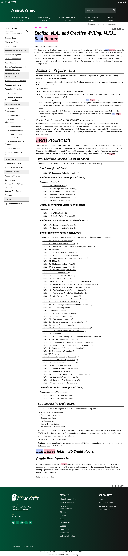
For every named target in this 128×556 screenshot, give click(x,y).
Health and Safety (106, 509)
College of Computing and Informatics (15, 120)
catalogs (45, 552)
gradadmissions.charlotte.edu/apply (106, 82)
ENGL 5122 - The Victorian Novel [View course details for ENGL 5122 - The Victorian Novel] (55, 273)
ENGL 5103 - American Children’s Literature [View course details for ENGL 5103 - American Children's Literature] (59, 255)
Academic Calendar (13, 176)
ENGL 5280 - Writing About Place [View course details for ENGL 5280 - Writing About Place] (55, 200)
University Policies (67, 536)
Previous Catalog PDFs (14, 168)
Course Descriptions (13, 59)
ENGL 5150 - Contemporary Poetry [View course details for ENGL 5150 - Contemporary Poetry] (56, 308)
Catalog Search (50, 46)
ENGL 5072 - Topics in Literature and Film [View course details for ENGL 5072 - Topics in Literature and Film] (58, 244)
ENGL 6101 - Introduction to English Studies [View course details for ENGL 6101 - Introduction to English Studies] (59, 173)
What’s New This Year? (13, 42)
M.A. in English (44, 446)
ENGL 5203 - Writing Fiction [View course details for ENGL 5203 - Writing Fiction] (53, 186)
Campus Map (10, 180)
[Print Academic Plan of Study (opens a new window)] (113, 28)
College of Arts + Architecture (11, 109)
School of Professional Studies (13, 153)
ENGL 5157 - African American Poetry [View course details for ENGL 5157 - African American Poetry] (57, 325)
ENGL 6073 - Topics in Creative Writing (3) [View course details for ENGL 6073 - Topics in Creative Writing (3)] (59, 228)
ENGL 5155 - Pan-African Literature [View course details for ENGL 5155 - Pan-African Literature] (56, 319)
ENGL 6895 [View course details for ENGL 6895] (43, 433)
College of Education (13, 126)
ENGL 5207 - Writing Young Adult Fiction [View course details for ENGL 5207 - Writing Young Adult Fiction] (58, 192)
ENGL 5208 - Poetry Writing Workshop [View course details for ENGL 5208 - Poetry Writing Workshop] (57, 194)
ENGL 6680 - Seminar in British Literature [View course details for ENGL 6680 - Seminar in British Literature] (58, 377)
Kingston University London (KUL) (84, 50)
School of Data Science (14, 148)
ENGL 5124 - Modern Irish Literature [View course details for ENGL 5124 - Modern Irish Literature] (56, 279)
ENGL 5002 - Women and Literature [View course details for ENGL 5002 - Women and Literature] (56, 241)
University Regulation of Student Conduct (14, 98)
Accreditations (11, 63)
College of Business (12, 115)
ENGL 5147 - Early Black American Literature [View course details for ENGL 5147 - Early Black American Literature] (60, 302)
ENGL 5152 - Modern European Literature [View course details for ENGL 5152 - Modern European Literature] (58, 313)
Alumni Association (68, 499)
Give (62, 519)
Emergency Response (107, 506)
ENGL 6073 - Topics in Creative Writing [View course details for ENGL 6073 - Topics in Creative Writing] (57, 225)
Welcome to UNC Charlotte (15, 81)
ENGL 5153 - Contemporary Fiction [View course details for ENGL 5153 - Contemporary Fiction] (56, 316)
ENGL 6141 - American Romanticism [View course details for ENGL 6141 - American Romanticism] (56, 366)
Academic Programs (13, 55)
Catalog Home (10, 38)
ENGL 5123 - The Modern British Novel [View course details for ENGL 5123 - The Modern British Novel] (57, 276)
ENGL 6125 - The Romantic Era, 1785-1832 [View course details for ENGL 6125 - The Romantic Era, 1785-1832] (58, 360)
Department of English (47, 50)
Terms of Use (65, 533)
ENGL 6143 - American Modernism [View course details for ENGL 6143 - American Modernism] (56, 371)
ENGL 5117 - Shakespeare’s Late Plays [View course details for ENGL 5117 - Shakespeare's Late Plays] (57, 267)
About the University (13, 85)
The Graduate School (13, 93)
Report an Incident (106, 502)
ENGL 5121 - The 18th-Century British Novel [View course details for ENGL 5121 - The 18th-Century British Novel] (59, 270)
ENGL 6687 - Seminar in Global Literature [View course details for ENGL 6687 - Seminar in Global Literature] (58, 383)
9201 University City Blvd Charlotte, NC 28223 (21, 508)
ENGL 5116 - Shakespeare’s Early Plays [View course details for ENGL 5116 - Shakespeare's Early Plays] (57, 264)
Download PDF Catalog (14, 163)
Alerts (101, 499)
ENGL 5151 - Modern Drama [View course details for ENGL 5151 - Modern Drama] (53, 310)
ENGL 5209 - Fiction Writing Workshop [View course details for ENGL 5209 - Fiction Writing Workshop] (57, 197)
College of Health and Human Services (13, 136)
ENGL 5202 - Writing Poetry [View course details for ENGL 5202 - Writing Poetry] (53, 213)
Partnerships (65, 522)
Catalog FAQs (10, 46)
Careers (63, 526)
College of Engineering (14, 130)
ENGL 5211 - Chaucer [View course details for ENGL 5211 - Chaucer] (50, 334)
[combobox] (106, 24)
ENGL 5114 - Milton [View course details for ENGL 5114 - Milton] (49, 261)
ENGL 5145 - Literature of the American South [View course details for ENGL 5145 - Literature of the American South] (60, 296)
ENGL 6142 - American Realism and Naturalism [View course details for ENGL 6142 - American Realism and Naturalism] (60, 368)
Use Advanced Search (13, 34)
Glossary (8, 195)
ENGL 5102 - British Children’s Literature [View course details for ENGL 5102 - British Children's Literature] (58, 252)
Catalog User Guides (13, 191)
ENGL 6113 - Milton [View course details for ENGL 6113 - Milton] (49, 354)
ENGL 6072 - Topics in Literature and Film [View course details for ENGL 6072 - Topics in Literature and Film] (58, 339)
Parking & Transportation (66, 507)
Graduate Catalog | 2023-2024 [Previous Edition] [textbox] (102, 24)
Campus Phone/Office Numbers (14, 185)
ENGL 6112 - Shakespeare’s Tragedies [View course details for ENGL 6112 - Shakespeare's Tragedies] (57, 351)
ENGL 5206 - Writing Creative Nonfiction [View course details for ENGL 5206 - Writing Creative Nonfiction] (58, 189)
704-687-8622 (17, 517)
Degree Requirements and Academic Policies (15, 68)
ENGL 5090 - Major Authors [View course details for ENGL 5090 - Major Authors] (53, 249)
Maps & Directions (67, 502)
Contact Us (64, 529)
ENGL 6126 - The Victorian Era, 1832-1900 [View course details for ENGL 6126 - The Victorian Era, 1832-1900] (58, 363)
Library (63, 516)
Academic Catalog (23, 10)
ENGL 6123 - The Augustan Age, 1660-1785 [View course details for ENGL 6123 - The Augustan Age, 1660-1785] (59, 357)
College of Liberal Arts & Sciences (14, 142)
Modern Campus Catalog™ (68, 555)
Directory (63, 512)
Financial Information (13, 89)
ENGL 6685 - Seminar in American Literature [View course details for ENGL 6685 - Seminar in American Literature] (60, 380)
